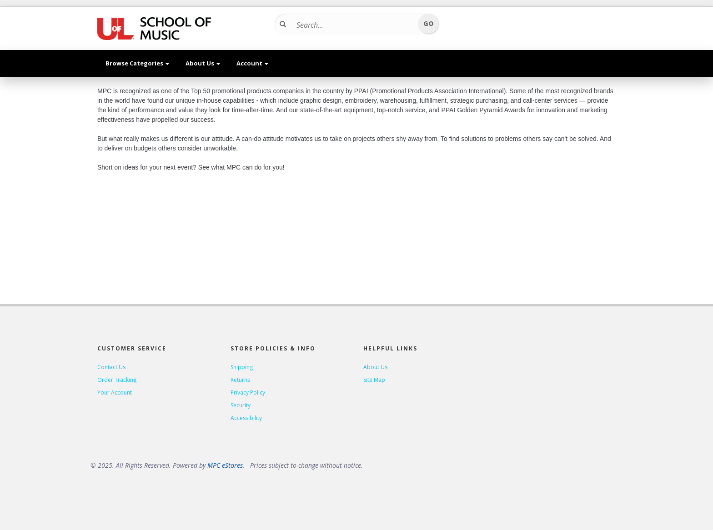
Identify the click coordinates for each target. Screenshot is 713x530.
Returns (240, 380)
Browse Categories (137, 63)
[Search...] (353, 25)
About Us (203, 63)
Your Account (114, 392)
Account (252, 63)
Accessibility (246, 418)
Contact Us (111, 367)
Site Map (374, 380)
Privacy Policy (248, 392)
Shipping (242, 367)
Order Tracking (116, 380)
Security (241, 405)
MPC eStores (225, 465)
